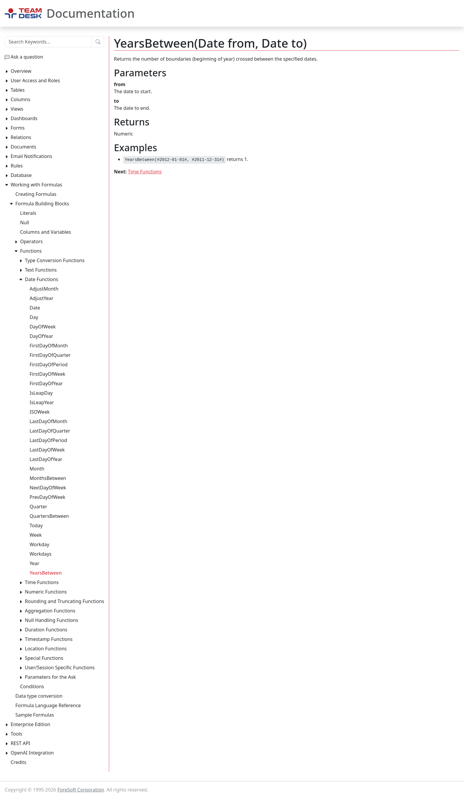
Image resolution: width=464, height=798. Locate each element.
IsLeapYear (42, 402)
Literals (28, 213)
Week (36, 535)
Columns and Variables (45, 232)
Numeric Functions (46, 592)
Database (21, 175)
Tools (16, 734)
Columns (20, 99)
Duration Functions (46, 629)
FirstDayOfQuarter (50, 355)
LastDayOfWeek (47, 449)
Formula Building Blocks (42, 203)
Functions (31, 251)
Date (35, 307)
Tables (18, 90)
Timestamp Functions (48, 639)
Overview (21, 71)
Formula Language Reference (48, 705)
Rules (17, 165)
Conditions (32, 686)
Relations (21, 137)
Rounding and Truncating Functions (64, 601)
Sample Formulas (34, 715)
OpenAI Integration (32, 752)
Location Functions (46, 648)
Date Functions (41, 279)
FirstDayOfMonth (49, 345)
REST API (20, 743)
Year (34, 563)
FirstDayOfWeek (47, 374)
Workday (39, 544)
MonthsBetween (48, 478)
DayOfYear (41, 336)
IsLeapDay (41, 393)
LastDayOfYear (46, 459)
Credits (18, 762)
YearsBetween (46, 573)
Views (17, 109)
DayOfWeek (43, 326)
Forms (18, 128)
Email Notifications (31, 156)
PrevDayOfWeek (47, 497)
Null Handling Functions (51, 620)
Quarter (38, 506)
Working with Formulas (36, 184)
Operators (31, 241)
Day (34, 317)
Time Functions (145, 171)
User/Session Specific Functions (60, 667)
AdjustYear (41, 298)
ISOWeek (40, 412)
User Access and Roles (35, 80)
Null (24, 222)
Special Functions (44, 658)
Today (36, 525)
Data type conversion (38, 696)
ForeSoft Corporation (80, 789)
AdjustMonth (44, 289)
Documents (23, 147)
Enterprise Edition (30, 724)
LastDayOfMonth (48, 421)
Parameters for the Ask (50, 677)
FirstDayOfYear (46, 383)
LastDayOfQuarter (50, 431)
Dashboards (24, 118)
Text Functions (41, 270)
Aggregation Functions (50, 610)
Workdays (40, 554)
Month (37, 468)
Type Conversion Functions (55, 260)
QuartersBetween (49, 516)
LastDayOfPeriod (48, 440)
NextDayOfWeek (48, 487)
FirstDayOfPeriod (48, 364)
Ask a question (27, 57)
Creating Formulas (35, 194)
